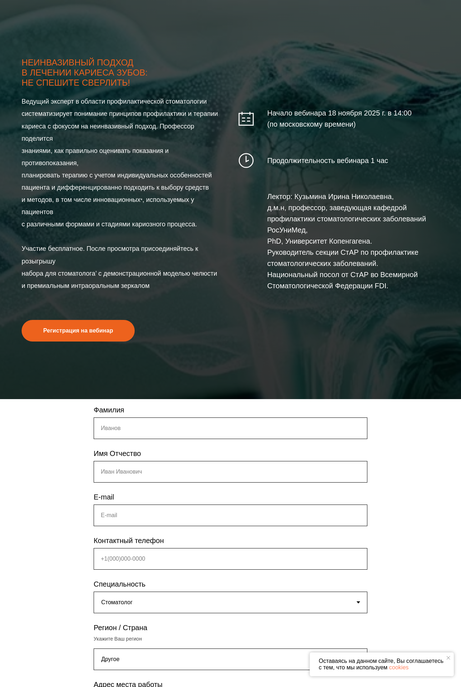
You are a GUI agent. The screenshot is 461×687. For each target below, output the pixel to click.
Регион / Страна (120, 628)
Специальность (120, 584)
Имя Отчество (117, 453)
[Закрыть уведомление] (448, 657)
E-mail (104, 497)
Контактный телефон (129, 540)
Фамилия (109, 410)
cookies (398, 667)
